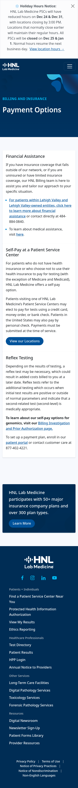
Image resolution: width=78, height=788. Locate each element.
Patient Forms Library (26, 735)
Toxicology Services (24, 697)
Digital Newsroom (23, 720)
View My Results (22, 622)
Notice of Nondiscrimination (38, 771)
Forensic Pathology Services (31, 705)
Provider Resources (24, 743)
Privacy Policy (25, 761)
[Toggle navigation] (70, 66)
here (20, 234)
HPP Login (17, 659)
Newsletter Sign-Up (24, 728)
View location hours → (47, 49)
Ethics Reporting (22, 629)
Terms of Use (51, 761)
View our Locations (25, 341)
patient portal (17, 442)
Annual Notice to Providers (30, 667)
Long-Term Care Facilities (29, 682)
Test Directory (20, 645)
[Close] (73, 6)
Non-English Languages (39, 775)
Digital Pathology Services (29, 690)
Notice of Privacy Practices (38, 766)
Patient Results (21, 652)
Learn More (22, 523)
